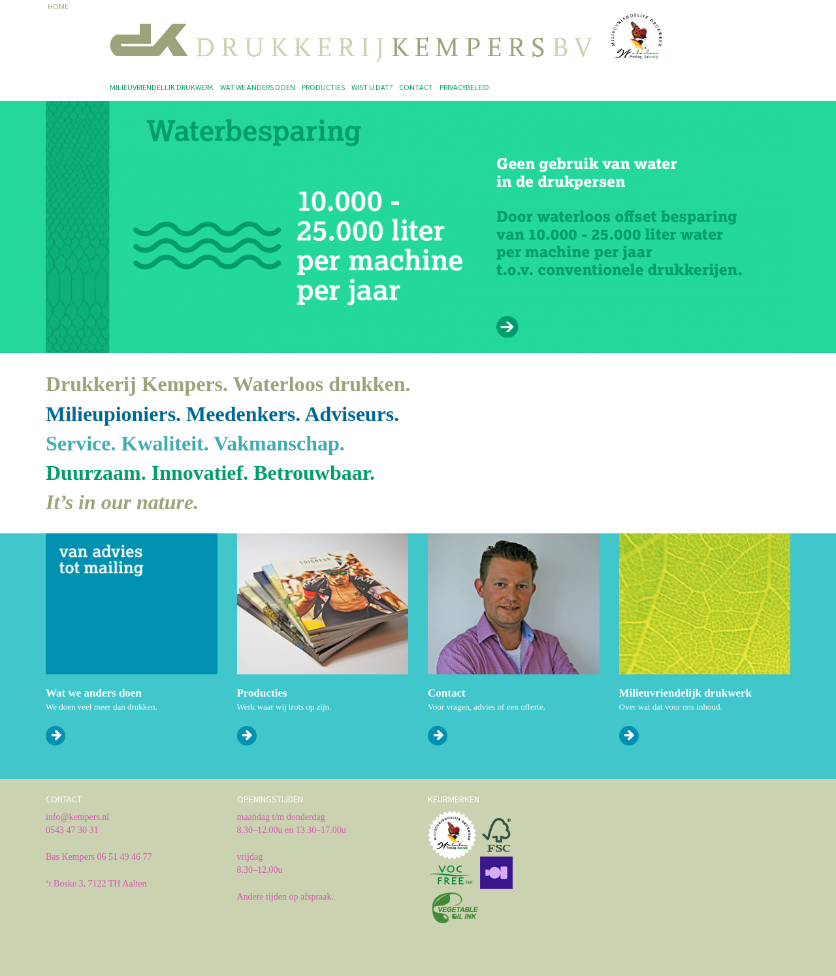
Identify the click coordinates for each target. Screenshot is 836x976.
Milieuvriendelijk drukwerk (162, 87)
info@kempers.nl (77, 817)
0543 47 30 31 (72, 830)
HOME (58, 6)
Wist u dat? (372, 87)
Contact (416, 87)
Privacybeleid (464, 87)
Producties (323, 87)
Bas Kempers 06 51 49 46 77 (99, 857)
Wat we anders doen (257, 87)
